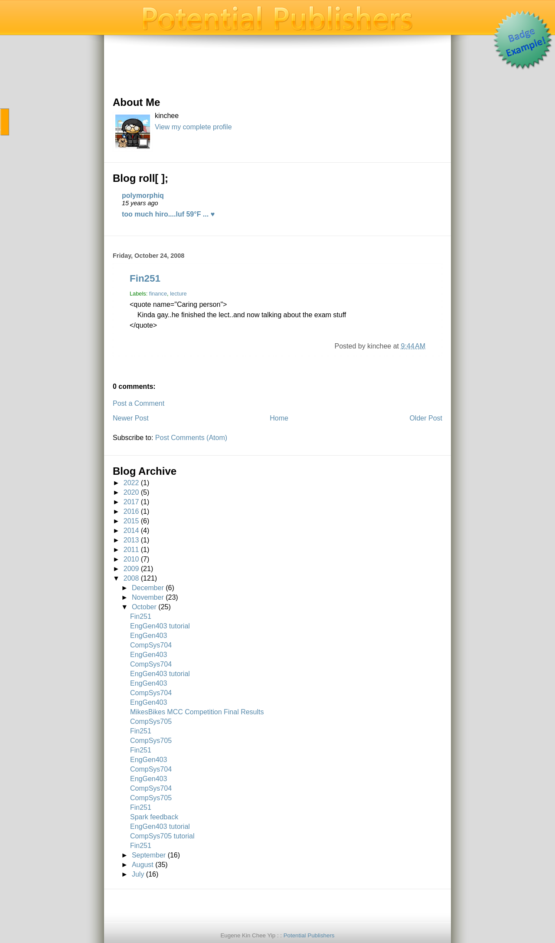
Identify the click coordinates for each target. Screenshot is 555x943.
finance (158, 293)
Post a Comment (138, 403)
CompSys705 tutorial (162, 836)
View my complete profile (193, 127)
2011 (131, 549)
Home (279, 418)
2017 (131, 502)
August (142, 864)
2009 (131, 568)
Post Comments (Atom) (191, 437)
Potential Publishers (309, 935)
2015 (131, 521)
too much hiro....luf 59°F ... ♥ (168, 214)
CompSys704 (151, 645)
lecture (178, 293)
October (144, 607)
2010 (131, 559)
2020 (131, 492)
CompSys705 (151, 721)
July (138, 874)
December (148, 587)
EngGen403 (148, 635)
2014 (131, 530)
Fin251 (145, 278)
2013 (131, 540)
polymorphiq (143, 195)
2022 (131, 482)
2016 (131, 511)
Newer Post (131, 418)
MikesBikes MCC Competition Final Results (197, 712)
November (148, 597)
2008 (131, 578)
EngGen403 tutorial (160, 626)
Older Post (425, 418)
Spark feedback (154, 817)
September (149, 855)
